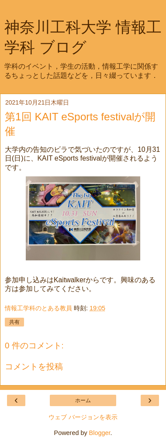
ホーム (83, 400)
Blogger (100, 432)
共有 (14, 322)
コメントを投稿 (34, 366)
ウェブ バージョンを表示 (83, 417)
